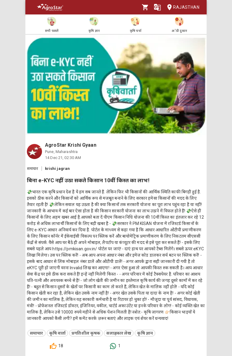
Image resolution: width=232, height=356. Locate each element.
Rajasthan (181, 7)
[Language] (157, 7)
